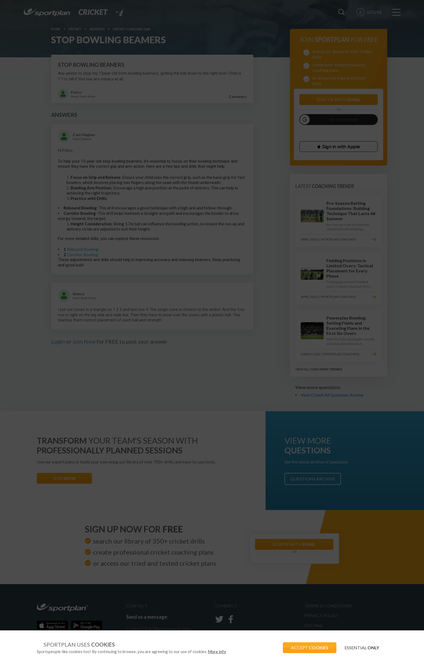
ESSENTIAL (362, 647)
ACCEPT (309, 647)
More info (217, 651)
